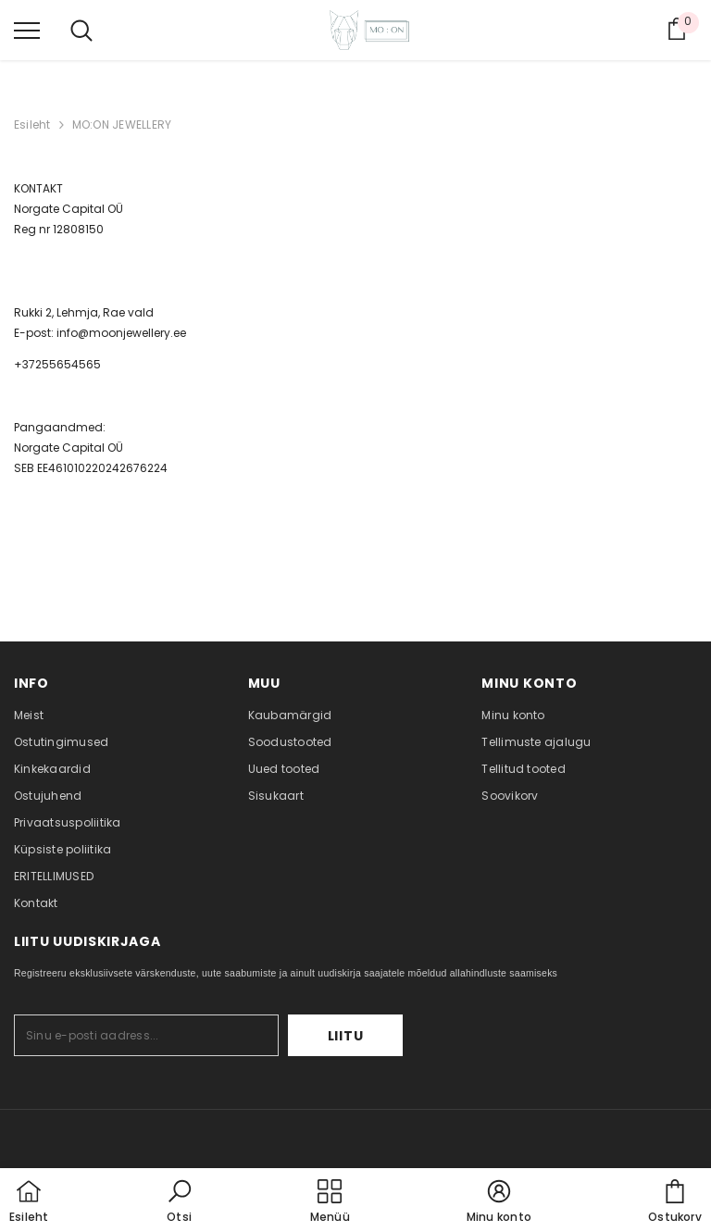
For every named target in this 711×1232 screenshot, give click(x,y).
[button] (179, 1202)
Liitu (346, 1036)
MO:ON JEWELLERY (122, 124)
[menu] (27, 30)
